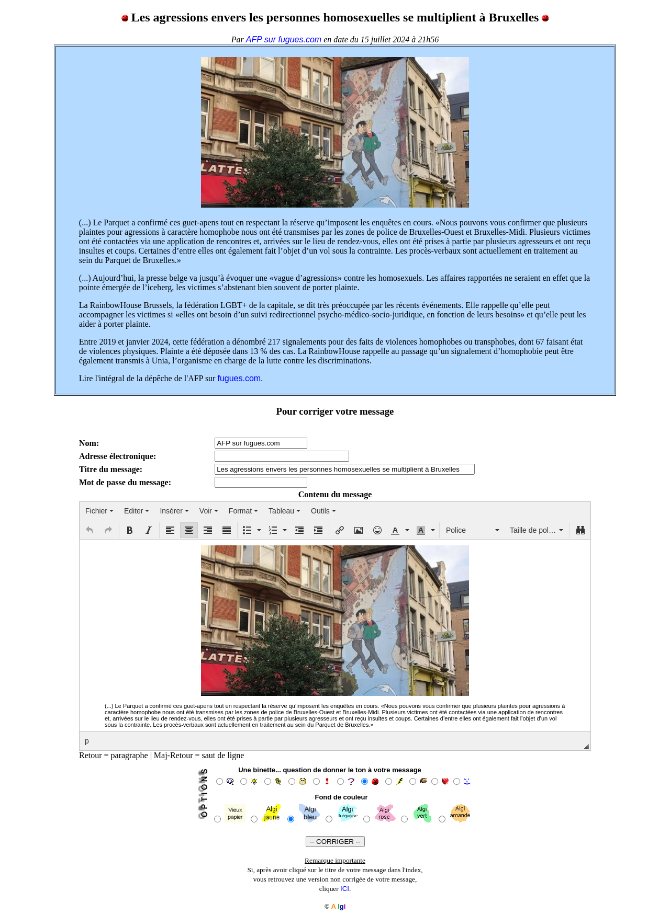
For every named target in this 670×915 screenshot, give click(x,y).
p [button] (87, 741)
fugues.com (239, 378)
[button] (89, 530)
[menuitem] (99, 511)
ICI (344, 889)
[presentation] (99, 511)
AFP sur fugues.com (283, 39)
